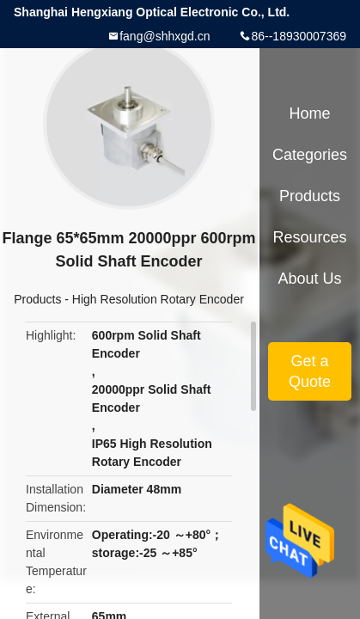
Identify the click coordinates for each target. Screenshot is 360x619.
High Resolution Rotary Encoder (158, 299)
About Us (309, 278)
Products (37, 299)
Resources (309, 237)
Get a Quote (310, 371)
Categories (309, 154)
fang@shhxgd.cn (164, 36)
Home (309, 113)
